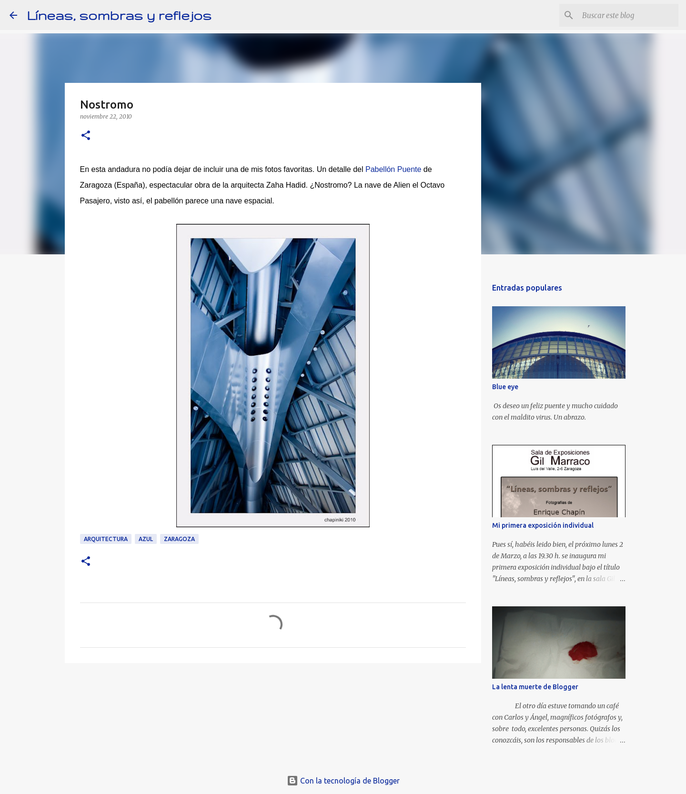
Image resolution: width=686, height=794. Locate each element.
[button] (85, 136)
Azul (146, 539)
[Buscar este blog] (628, 15)
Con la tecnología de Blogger (343, 780)
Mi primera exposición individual (543, 525)
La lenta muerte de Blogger (535, 687)
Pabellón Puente (392, 169)
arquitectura (106, 539)
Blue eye (505, 387)
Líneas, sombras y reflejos (119, 15)
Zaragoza (179, 539)
